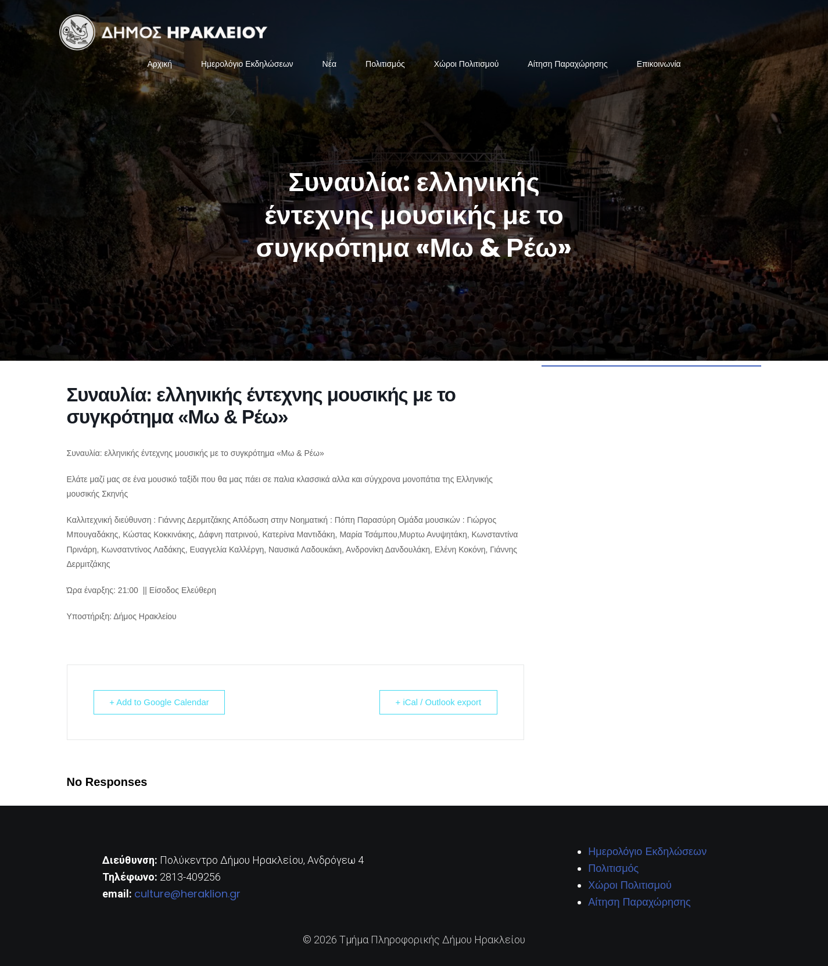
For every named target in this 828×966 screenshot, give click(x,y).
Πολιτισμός (385, 64)
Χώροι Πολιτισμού (466, 64)
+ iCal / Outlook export (437, 702)
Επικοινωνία (659, 64)
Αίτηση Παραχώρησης (567, 64)
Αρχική (159, 64)
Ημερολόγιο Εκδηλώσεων (247, 64)
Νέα (329, 64)
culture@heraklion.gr (187, 893)
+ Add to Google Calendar (160, 702)
